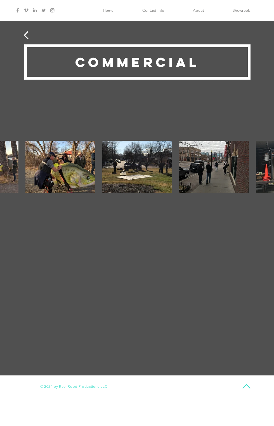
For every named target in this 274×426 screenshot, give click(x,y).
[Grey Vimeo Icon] (26, 10)
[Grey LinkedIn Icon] (35, 10)
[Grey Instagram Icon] (52, 10)
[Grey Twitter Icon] (43, 10)
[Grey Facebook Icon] (17, 10)
